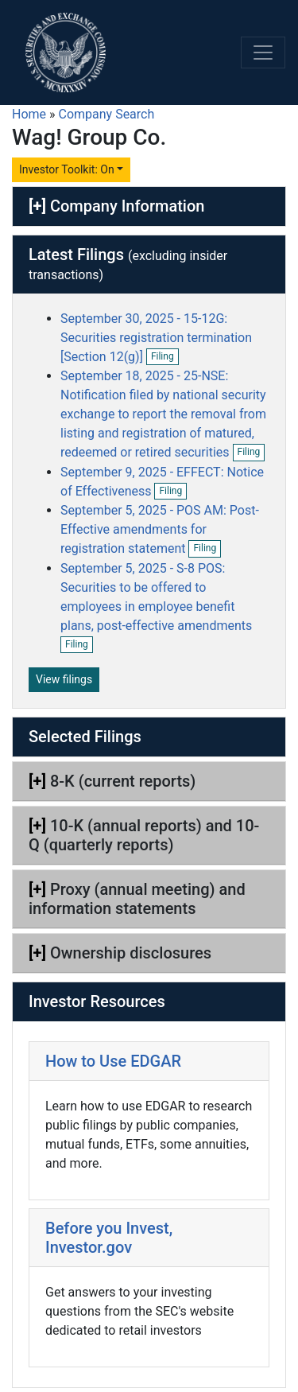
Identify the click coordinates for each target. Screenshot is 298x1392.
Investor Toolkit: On (66, 169)
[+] (37, 206)
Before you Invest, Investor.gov (108, 1238)
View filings (64, 679)
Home (29, 114)
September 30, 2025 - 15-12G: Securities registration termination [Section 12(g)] (156, 337)
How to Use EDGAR (113, 1061)
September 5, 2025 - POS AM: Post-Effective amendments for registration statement (159, 529)
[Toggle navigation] (263, 52)
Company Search (107, 114)
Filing (165, 357)
